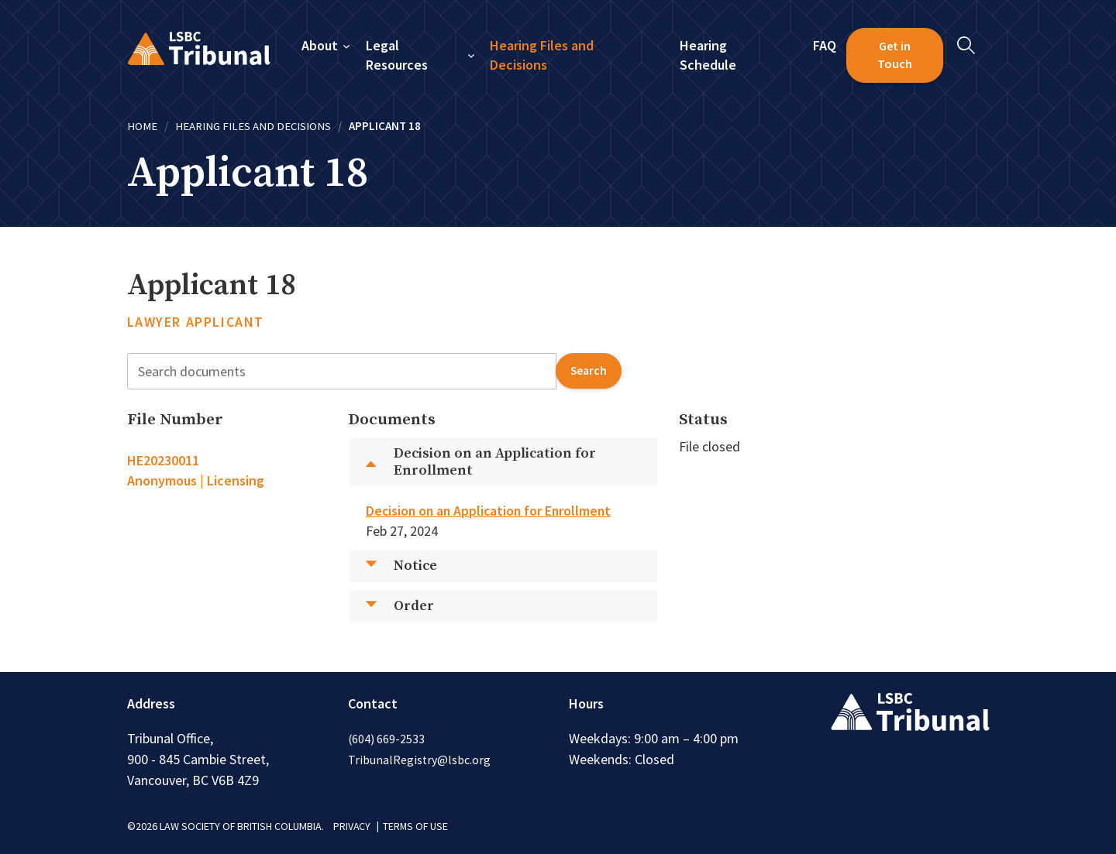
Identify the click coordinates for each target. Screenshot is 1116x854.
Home (142, 125)
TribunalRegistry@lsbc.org (419, 759)
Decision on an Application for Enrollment (491, 511)
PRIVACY (352, 825)
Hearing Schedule (708, 55)
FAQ (824, 45)
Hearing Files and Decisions (542, 55)
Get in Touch (894, 55)
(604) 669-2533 (386, 738)
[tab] (227, 471)
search (588, 371)
